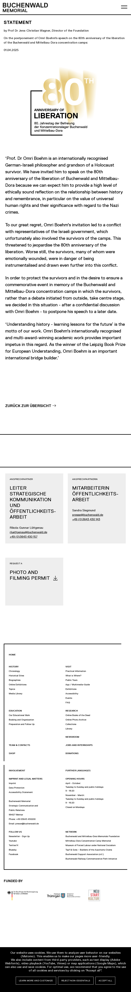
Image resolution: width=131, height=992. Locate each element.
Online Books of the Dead (78, 715)
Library (69, 728)
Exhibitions (71, 689)
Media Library (15, 693)
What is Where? (73, 675)
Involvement (17, 770)
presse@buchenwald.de (87, 515)
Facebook (13, 854)
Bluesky (12, 849)
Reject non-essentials (75, 980)
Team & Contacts (19, 745)
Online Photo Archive (76, 719)
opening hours (75, 778)
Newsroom (72, 737)
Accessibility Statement (21, 792)
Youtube (13, 840)
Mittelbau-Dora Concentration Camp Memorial (88, 840)
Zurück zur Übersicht (28, 405)
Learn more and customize (36, 980)
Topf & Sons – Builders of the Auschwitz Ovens (89, 849)
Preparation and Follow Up (22, 724)
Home (12, 654)
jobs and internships (79, 745)
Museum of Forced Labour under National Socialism (91, 845)
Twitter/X (13, 845)
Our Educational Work (19, 715)
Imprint (12, 783)
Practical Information (76, 671)
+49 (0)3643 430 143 (86, 519)
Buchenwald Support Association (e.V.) (85, 854)
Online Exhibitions (18, 684)
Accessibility (72, 693)
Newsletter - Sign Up (19, 836)
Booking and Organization (21, 719)
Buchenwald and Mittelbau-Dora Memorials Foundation (93, 836)
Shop (12, 753)
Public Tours (71, 680)
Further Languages (78, 770)
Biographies (15, 680)
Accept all (105, 980)
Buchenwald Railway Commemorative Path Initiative (91, 858)
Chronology (14, 671)
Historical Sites (16, 675)
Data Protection (16, 787)
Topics (12, 689)
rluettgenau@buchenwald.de (28, 532)
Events (69, 698)
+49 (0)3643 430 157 (23, 536)
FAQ (68, 702)
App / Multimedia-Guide (78, 684)
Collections (71, 724)
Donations (72, 753)
